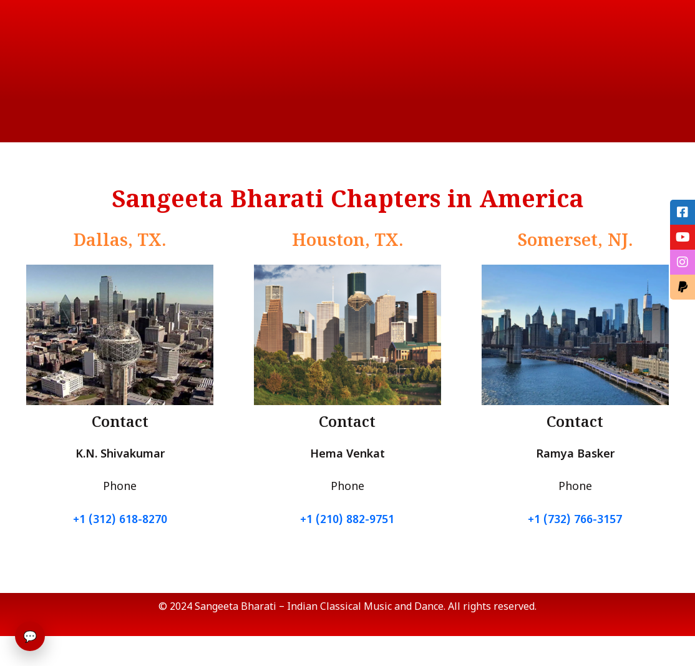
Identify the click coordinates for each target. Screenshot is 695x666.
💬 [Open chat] (30, 636)
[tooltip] (682, 212)
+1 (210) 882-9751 (347, 520)
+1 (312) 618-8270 (120, 520)
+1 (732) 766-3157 (575, 520)
